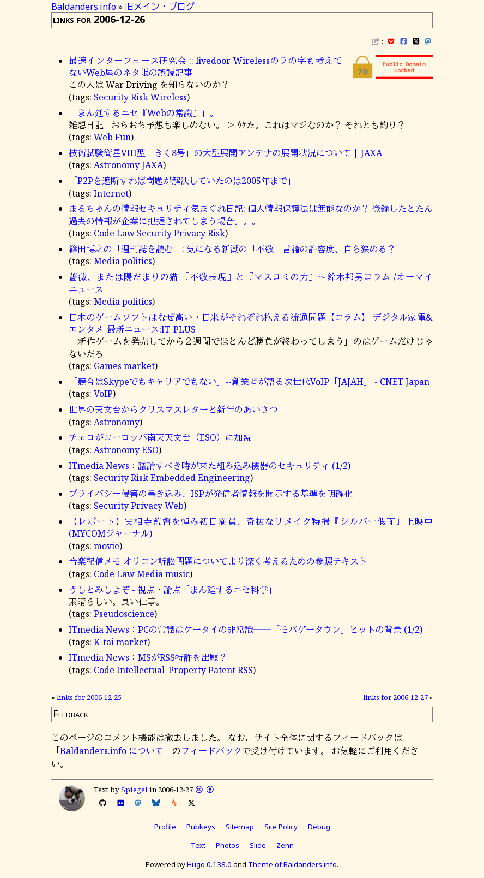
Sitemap (240, 827)
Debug (319, 827)
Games (108, 366)
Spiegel (134, 789)
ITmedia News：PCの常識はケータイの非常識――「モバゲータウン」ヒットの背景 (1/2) (245, 630)
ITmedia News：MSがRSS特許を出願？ (148, 657)
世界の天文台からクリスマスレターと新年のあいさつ (173, 410)
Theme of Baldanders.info (292, 864)
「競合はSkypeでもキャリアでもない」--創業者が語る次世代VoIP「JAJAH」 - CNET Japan (249, 382)
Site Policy (281, 827)
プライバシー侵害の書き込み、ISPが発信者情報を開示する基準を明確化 (211, 494)
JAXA (152, 165)
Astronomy (117, 165)
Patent (221, 670)
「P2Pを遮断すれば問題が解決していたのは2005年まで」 (182, 181)
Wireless (168, 97)
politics (137, 261)
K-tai (104, 642)
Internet (111, 193)
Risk (139, 97)
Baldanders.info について (112, 751)
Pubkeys (200, 827)
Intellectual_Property (161, 670)
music (177, 574)
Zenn (285, 845)
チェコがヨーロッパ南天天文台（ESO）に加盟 (160, 437)
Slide (258, 845)
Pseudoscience (124, 614)
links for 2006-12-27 (395, 697)
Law (126, 233)
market (139, 366)
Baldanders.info (83, 7)
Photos (227, 845)
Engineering (224, 478)
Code (104, 233)
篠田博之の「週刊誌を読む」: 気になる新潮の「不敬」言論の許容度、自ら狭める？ (232, 249)
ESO (150, 450)
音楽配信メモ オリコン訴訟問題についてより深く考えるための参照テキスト (218, 561)
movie (106, 546)
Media (107, 261)
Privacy (189, 233)
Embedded (173, 478)
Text (198, 845)
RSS (245, 670)
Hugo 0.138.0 (209, 864)
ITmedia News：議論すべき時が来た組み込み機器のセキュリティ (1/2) (209, 466)
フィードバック (211, 751)
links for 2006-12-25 (89, 697)
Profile (165, 827)
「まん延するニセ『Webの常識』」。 (144, 113)
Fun (123, 137)
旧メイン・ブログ (160, 7)
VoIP (103, 394)
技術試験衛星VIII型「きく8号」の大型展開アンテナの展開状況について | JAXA (225, 153)
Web (103, 137)
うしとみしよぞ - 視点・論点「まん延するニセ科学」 (173, 590)
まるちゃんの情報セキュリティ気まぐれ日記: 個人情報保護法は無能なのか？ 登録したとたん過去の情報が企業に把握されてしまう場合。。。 (251, 215)
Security (111, 97)
